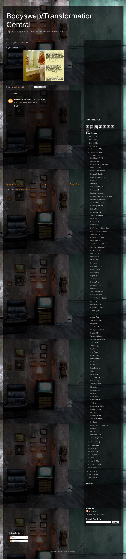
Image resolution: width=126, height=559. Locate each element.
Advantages (94, 311)
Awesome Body (96, 266)
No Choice (94, 301)
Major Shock (94, 260)
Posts (13, 537)
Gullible (93, 403)
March (93, 461)
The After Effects (96, 320)
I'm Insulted (94, 190)
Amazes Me (94, 355)
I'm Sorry (93, 362)
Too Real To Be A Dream (99, 244)
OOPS (92, 432)
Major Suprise (95, 253)
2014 (91, 471)
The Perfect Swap (96, 419)
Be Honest (94, 263)
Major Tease (94, 257)
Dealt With (94, 218)
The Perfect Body (96, 215)
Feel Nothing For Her (98, 177)
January (94, 467)
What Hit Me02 (95, 400)
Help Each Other (96, 390)
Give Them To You (97, 238)
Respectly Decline (96, 174)
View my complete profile (95, 514)
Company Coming (96, 307)
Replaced (93, 349)
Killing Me (93, 209)
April (93, 458)
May (92, 455)
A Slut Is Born (95, 250)
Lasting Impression (97, 193)
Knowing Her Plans (97, 406)
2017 (91, 140)
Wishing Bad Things (97, 339)
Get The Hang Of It (97, 247)
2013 (91, 474)
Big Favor (93, 276)
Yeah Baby (94, 346)
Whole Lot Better (96, 336)
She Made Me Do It (97, 187)
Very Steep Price (96, 234)
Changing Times (96, 285)
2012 (91, 478)
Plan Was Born (95, 409)
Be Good (93, 422)
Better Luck (94, 428)
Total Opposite (95, 384)
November (95, 152)
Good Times (94, 222)
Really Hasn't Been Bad (99, 164)
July (92, 448)
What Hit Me (94, 397)
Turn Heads (94, 314)
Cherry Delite (95, 269)
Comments (15, 541)
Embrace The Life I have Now (101, 196)
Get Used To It (95, 304)
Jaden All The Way (97, 377)
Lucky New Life (95, 435)
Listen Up (93, 387)
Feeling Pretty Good (97, 358)
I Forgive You (95, 183)
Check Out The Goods (98, 298)
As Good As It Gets (97, 203)
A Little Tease (95, 326)
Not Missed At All (96, 158)
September (95, 442)
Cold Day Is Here (96, 206)
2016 (91, 143)
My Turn (93, 393)
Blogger (72, 552)
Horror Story (94, 381)
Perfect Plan (94, 282)
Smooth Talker (95, 416)
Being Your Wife (96, 295)
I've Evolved (94, 374)
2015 (91, 146)
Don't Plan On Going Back (99, 228)
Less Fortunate (95, 368)
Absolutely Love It (96, 438)
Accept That (94, 317)
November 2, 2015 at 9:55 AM (34, 99)
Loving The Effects (97, 330)
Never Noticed (95, 212)
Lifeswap (93, 412)
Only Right (94, 323)
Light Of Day (94, 161)
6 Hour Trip (94, 365)
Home (44, 184)
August (93, 445)
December (95, 149)
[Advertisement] (43, 163)
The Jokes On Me (96, 292)
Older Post (75, 184)
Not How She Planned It (99, 425)
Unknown (92, 511)
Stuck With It (95, 342)
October (94, 155)
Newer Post (12, 184)
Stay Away (94, 352)
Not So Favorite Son (97, 171)
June (93, 451)
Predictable (94, 333)
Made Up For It (95, 168)
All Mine (93, 279)
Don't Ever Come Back (98, 231)
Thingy (92, 371)
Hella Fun (93, 180)
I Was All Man (95, 241)
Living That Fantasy (97, 199)
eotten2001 (18, 99)
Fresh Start (94, 288)
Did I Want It (94, 225)
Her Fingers (94, 272)
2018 (91, 137)
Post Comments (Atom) (24, 189)
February (94, 464)
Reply (16, 106)
